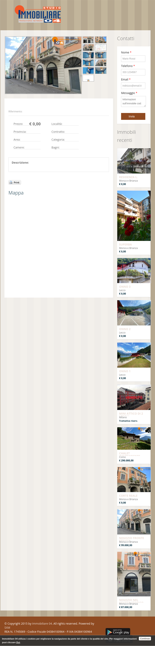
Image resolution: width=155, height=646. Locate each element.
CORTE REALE (128, 496)
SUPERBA (125, 244)
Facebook (107, 624)
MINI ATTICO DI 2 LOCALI (131, 415)
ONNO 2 (125, 329)
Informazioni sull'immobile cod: (133, 101)
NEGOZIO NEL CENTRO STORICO (131, 601)
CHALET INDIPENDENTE (129, 454)
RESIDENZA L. (128, 177)
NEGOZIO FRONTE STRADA (131, 539)
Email (126, 79)
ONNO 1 (125, 371)
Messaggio (129, 93)
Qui (18, 642)
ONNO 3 (125, 287)
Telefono (128, 66)
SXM (7, 627)
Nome (126, 52)
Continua (145, 638)
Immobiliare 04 (42, 623)
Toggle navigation (8, 9)
